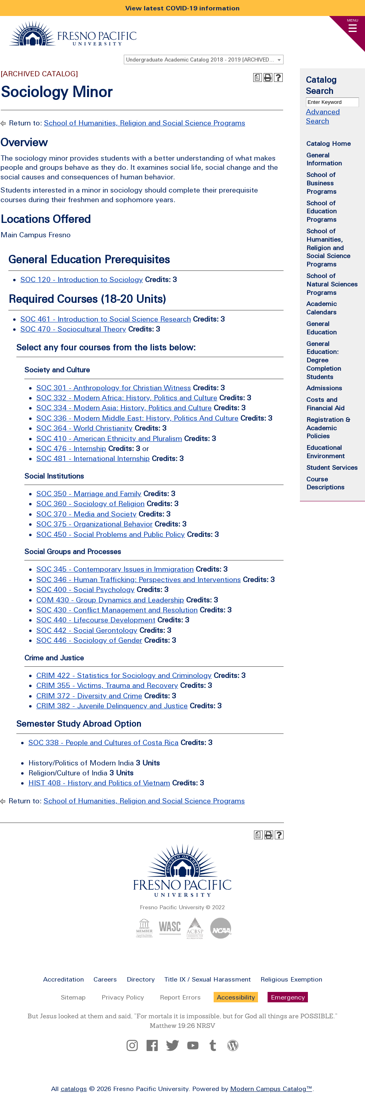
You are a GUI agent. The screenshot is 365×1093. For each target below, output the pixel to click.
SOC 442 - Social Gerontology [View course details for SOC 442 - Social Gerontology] (86, 630)
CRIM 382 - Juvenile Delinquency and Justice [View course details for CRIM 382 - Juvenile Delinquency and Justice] (112, 706)
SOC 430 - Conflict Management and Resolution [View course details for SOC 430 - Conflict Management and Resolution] (117, 610)
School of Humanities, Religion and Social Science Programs (144, 123)
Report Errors (180, 997)
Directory (141, 979)
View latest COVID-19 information (182, 8)
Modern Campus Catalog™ (271, 1088)
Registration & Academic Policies (328, 428)
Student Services (332, 467)
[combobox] (204, 59)
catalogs (74, 1088)
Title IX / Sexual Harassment (207, 979)
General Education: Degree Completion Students (323, 360)
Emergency (288, 997)
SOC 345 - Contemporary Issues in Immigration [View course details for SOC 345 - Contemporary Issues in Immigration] (115, 569)
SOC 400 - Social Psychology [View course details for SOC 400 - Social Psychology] (85, 589)
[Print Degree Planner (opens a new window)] (257, 77)
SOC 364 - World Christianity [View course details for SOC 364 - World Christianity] (84, 428)
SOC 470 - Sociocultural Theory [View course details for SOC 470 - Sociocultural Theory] (73, 329)
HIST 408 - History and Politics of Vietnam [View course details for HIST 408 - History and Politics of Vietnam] (99, 783)
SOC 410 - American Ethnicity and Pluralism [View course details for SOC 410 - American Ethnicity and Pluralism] (109, 438)
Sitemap (73, 997)
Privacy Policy (122, 997)
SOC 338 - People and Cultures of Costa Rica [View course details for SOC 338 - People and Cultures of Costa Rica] (103, 742)
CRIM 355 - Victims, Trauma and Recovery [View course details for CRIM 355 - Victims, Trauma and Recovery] (107, 685)
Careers (105, 979)
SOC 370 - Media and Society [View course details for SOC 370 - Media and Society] (86, 514)
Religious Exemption (291, 979)
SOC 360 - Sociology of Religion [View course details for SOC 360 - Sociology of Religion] (90, 503)
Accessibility (236, 997)
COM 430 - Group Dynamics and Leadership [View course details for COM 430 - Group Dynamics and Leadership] (110, 600)
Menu (352, 20)
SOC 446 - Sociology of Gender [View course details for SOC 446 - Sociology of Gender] (89, 640)
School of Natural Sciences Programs (332, 284)
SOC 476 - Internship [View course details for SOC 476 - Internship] (71, 448)
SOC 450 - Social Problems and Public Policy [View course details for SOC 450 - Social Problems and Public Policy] (110, 534)
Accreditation (63, 979)
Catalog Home (328, 143)
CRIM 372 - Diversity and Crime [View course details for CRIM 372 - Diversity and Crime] (89, 696)
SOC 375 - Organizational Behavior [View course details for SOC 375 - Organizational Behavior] (94, 524)
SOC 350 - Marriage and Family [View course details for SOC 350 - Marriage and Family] (88, 493)
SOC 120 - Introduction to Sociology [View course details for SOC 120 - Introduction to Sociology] (81, 279)
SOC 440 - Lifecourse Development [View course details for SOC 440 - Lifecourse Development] (95, 620)
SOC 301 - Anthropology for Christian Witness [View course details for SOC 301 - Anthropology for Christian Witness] (113, 388)
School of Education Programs (321, 211)
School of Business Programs (321, 183)
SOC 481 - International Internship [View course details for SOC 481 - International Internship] (93, 458)
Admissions (324, 387)
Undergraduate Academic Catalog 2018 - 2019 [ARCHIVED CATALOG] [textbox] (204, 60)
